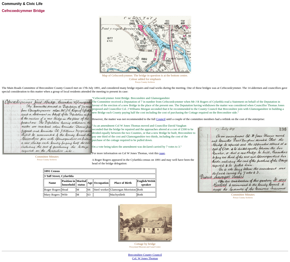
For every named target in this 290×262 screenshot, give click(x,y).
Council (160, 119)
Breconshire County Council (145, 254)
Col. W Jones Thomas (145, 258)
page (162, 153)
